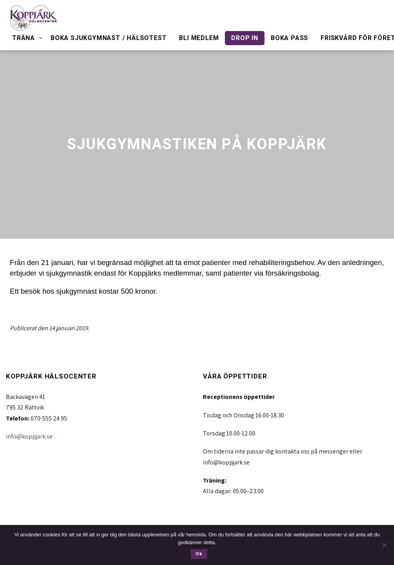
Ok (198, 553)
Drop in (244, 38)
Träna (23, 38)
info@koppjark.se (29, 436)
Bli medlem (199, 38)
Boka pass (289, 38)
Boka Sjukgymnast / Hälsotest (108, 38)
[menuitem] (25, 38)
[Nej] (384, 545)
